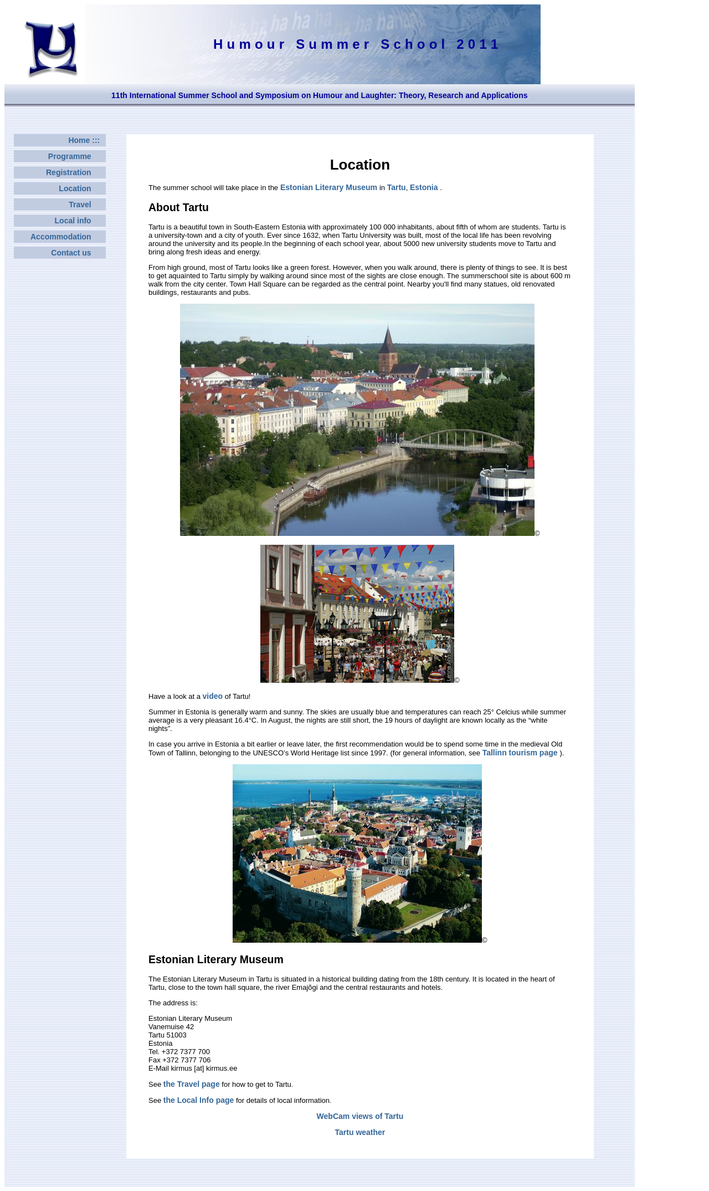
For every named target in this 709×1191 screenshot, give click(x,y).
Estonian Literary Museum (328, 187)
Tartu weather (360, 1132)
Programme (76, 156)
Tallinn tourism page (521, 752)
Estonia (425, 187)
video (213, 696)
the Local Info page (198, 1100)
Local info (79, 220)
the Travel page (191, 1084)
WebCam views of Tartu (360, 1116)
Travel (86, 204)
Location (81, 188)
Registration (75, 172)
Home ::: (86, 140)
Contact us (77, 252)
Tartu (396, 187)
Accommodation (67, 236)
